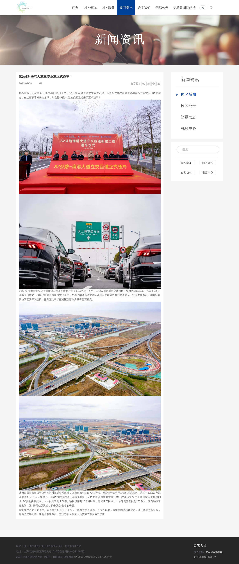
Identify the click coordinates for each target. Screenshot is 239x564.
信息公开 (162, 7)
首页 (75, 7)
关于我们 (144, 7)
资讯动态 (188, 117)
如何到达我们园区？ (205, 557)
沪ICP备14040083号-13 (88, 556)
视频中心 (188, 128)
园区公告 (188, 106)
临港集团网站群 (184, 7)
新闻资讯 (126, 7)
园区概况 (90, 7)
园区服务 (108, 7)
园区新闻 (188, 94)
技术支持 (107, 556)
